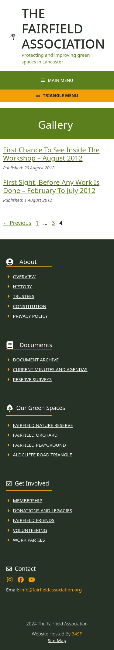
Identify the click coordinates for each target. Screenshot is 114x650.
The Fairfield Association (63, 28)
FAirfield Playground (39, 445)
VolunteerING (30, 530)
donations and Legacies (42, 510)
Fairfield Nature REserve (43, 425)
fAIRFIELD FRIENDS (34, 520)
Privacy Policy (30, 316)
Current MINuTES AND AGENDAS (50, 369)
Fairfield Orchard (35, 435)
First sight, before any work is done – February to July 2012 (51, 186)
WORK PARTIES (29, 540)
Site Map (57, 640)
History (22, 286)
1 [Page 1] (37, 222)
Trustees (23, 296)
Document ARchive (36, 360)
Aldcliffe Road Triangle (42, 455)
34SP (77, 634)
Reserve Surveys (32, 379)
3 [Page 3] (53, 222)
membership (27, 500)
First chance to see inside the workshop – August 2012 (51, 154)
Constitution (30, 306)
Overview (24, 276)
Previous (17, 222)
